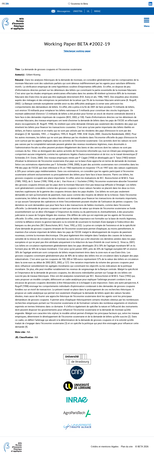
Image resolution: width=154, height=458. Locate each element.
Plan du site (127, 446)
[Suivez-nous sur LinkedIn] (150, 4)
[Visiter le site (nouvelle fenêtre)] (77, 359)
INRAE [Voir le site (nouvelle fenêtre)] (97, 11)
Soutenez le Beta (78, 3)
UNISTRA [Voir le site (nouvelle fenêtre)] (77, 11)
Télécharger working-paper (77, 50)
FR (3, 4)
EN (7, 4)
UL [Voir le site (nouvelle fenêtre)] (88, 11)
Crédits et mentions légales (105, 446)
